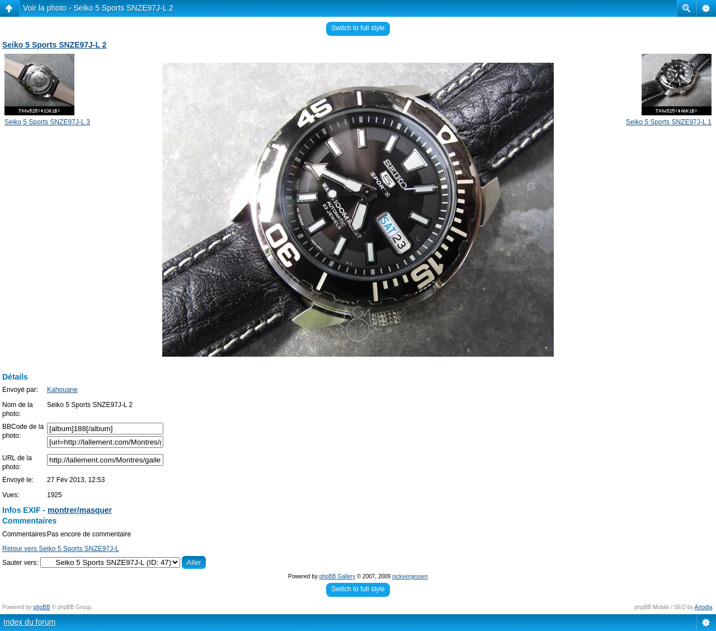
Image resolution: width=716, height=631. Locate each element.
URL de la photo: (17, 462)
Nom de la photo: (17, 409)
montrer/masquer (80, 510)
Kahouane (62, 390)
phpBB (42, 607)
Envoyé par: (20, 390)
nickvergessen (410, 576)
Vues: (10, 495)
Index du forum (29, 622)
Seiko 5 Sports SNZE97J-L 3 (47, 122)
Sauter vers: (20, 563)
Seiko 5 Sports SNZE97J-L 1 (669, 122)
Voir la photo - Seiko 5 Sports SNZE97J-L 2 (98, 7)
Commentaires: (25, 534)
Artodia (704, 607)
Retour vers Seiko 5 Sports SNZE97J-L (60, 549)
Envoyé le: (18, 480)
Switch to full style (357, 28)
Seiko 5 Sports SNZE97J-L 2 (54, 44)
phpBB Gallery (337, 576)
